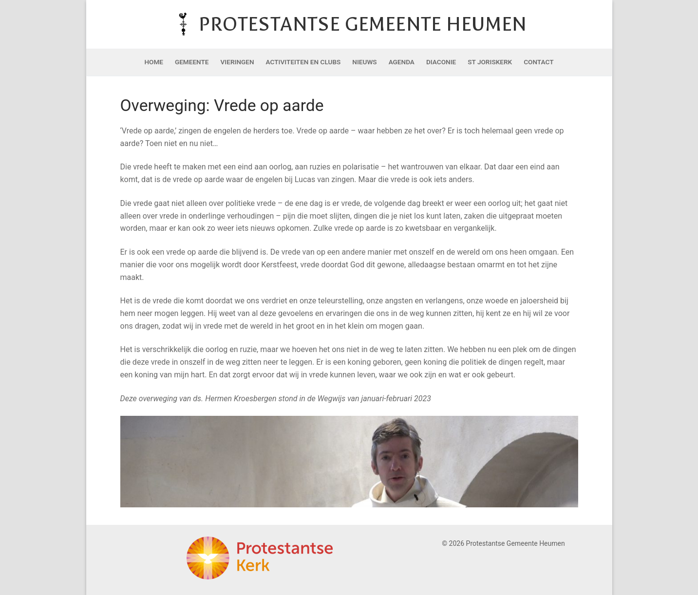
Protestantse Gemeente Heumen (363, 24)
